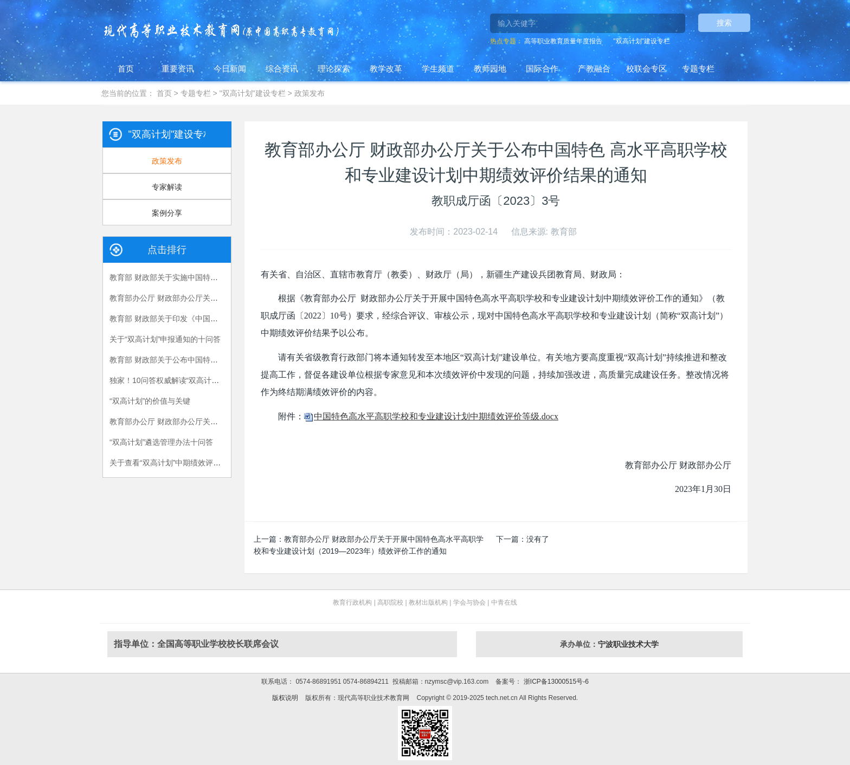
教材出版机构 (428, 602)
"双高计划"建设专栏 (641, 41)
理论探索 (334, 68)
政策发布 (309, 93)
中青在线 (504, 602)
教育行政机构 (352, 602)
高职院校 (390, 602)
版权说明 (285, 698)
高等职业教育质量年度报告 (563, 41)
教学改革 (386, 68)
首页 (126, 68)
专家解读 (167, 187)
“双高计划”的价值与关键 (150, 401)
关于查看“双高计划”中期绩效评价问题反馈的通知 (192, 462)
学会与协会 (469, 602)
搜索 (724, 22)
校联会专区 (646, 68)
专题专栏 (698, 68)
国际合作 (542, 68)
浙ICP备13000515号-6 (554, 681)
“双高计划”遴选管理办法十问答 (161, 442)
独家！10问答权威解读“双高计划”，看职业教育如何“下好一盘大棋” (221, 380)
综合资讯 (282, 68)
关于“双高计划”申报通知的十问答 (165, 339)
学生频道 (438, 68)
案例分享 (167, 213)
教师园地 (490, 68)
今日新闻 (230, 68)
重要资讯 (178, 68)
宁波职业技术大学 (628, 644)
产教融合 (594, 68)
